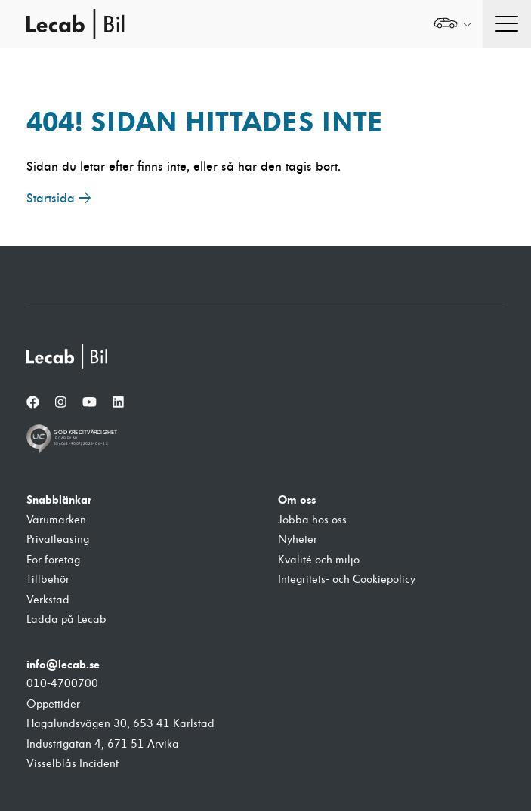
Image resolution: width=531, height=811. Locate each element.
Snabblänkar (58, 499)
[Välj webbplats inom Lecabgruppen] (452, 25)
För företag (53, 560)
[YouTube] (89, 402)
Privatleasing (57, 539)
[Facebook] (32, 402)
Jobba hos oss (312, 520)
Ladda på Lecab (66, 619)
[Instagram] (60, 402)
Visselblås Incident (72, 764)
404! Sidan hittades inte (204, 121)
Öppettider (53, 704)
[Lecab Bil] (68, 356)
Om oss (297, 499)
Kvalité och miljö (319, 560)
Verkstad (47, 600)
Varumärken (56, 520)
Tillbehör (47, 579)
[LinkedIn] (118, 402)
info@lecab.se (63, 664)
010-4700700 (62, 684)
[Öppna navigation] (507, 24)
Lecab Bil (76, 24)
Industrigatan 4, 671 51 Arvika (102, 744)
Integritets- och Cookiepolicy (346, 579)
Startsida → (58, 198)
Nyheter (297, 539)
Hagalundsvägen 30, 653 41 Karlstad (120, 724)
